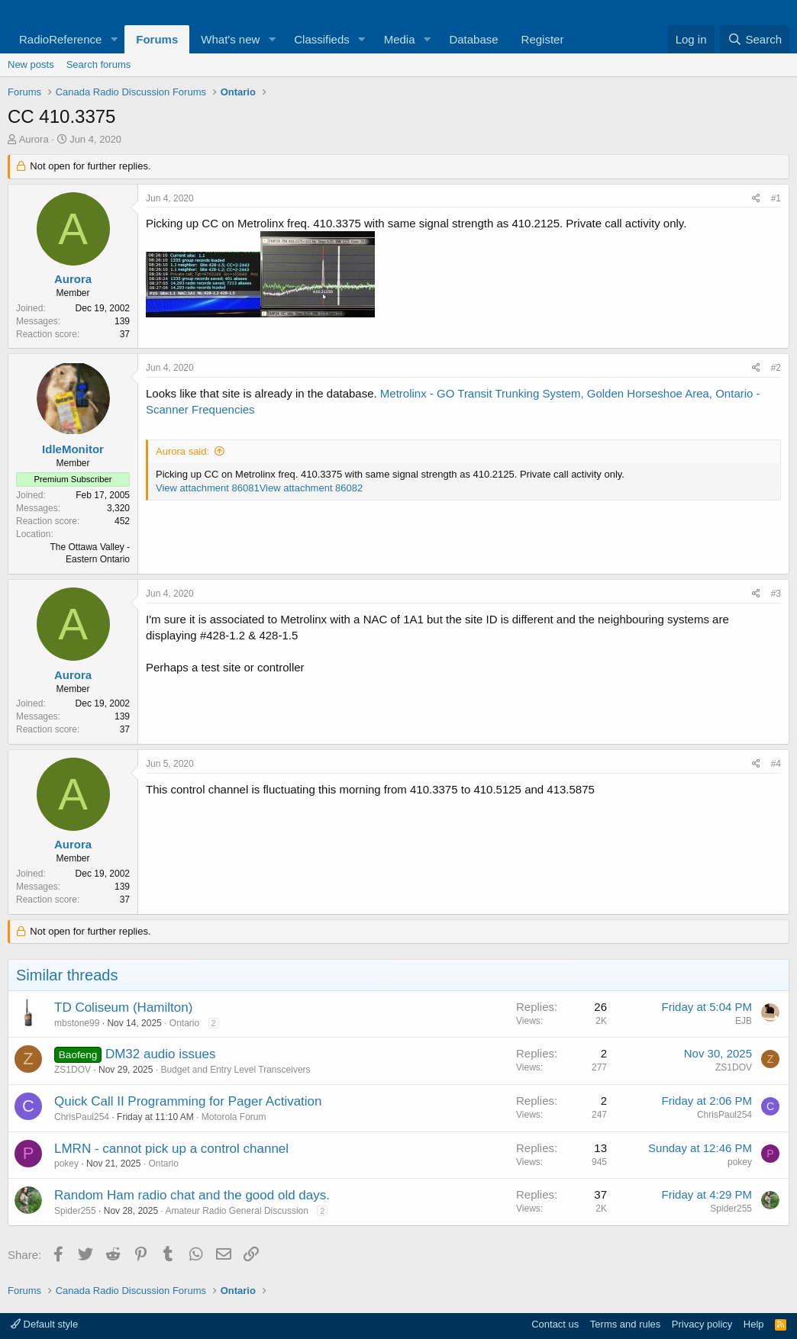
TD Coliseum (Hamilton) (123, 1007)
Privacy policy (702, 1324)
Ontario (184, 1023)
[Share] (756, 199)
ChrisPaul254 (81, 1117)
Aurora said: (182, 451)
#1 (776, 198)
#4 (776, 763)
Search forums (98, 64)
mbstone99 (76, 1023)
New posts (31, 64)
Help (754, 1324)
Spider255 (75, 1210)
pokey (66, 1163)
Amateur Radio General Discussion (236, 1210)
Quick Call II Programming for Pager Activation (188, 1101)
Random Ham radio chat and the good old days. (192, 1195)
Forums (157, 39)
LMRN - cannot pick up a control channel (171, 1148)
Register (542, 39)
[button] (113, 39)
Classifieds (322, 39)
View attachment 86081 (208, 488)
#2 (776, 367)
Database (473, 39)
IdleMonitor (73, 449)
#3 (776, 593)
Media (399, 39)
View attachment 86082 (311, 488)
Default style (44, 1324)
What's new (230, 39)
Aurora (34, 139)
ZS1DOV (72, 1069)
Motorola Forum (234, 1117)
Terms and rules (625, 1324)
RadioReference (60, 39)
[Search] (754, 39)
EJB (743, 1021)
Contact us (555, 1324)
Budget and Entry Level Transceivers (235, 1069)
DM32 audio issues (160, 1054)
